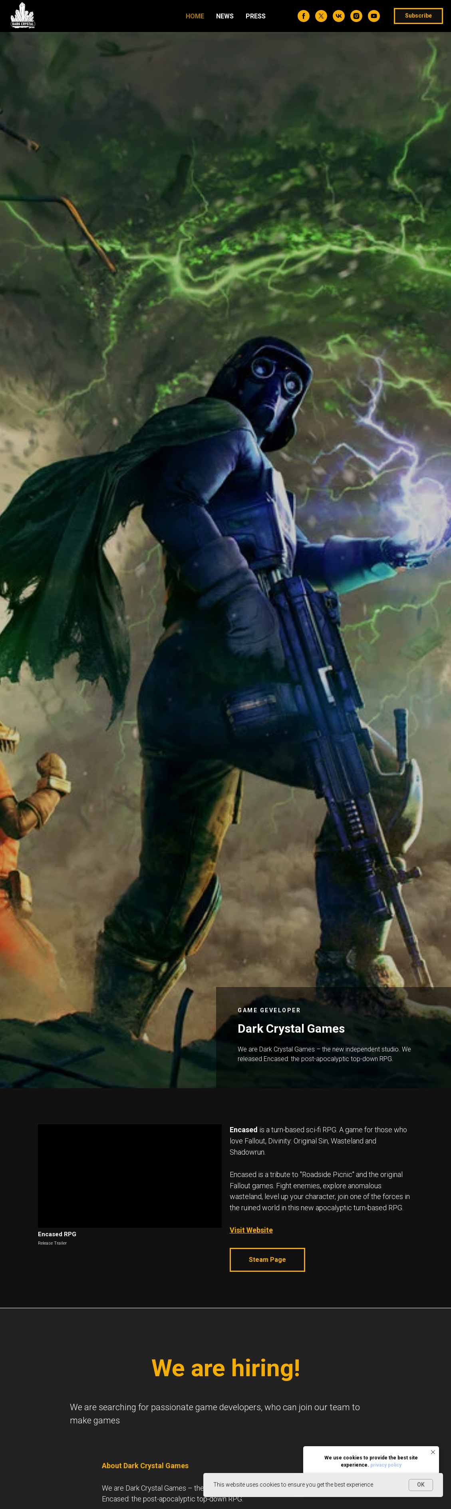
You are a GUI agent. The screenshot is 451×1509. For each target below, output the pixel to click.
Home (195, 16)
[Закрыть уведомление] (433, 1452)
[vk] (339, 16)
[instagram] (356, 16)
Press (256, 16)
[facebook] (304, 16)
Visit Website (251, 1230)
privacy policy (385, 1465)
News (225, 16)
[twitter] (321, 16)
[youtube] (374, 16)
